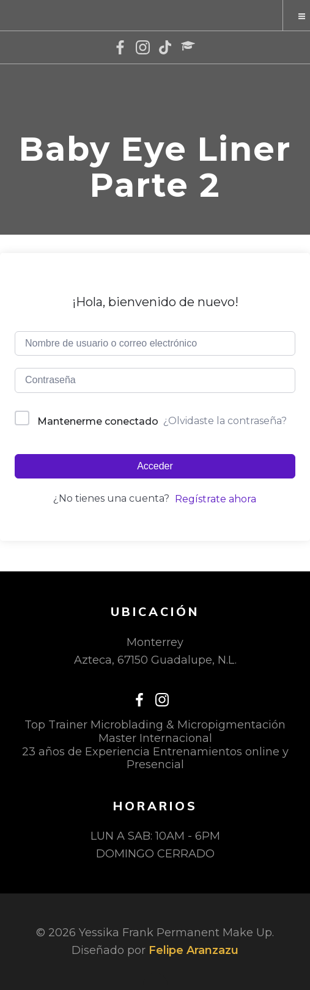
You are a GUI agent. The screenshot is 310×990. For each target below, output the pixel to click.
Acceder (155, 466)
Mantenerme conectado (97, 421)
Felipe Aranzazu (193, 950)
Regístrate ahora (215, 499)
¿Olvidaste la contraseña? (225, 421)
